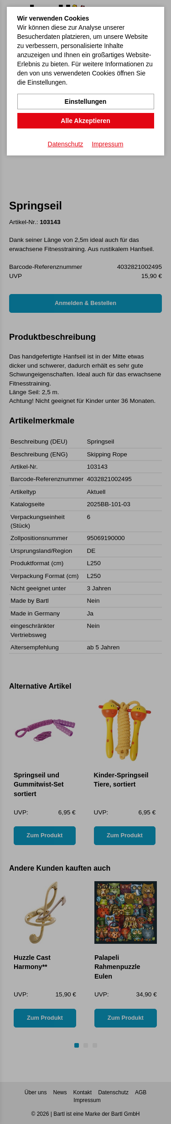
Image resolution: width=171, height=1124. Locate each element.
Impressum (107, 144)
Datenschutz (65, 144)
